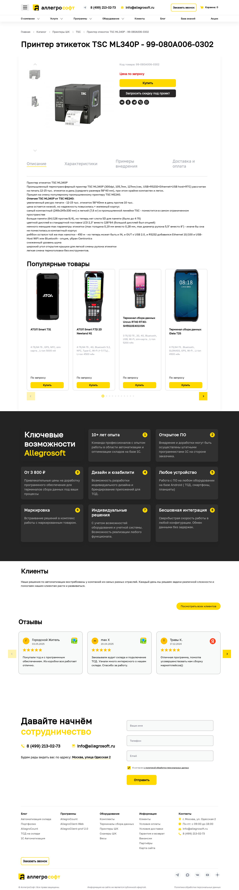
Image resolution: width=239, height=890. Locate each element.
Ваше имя (136, 725)
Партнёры (146, 843)
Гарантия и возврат (152, 833)
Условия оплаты (149, 823)
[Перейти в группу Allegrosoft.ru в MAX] (188, 875)
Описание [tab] (36, 163)
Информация (148, 813)
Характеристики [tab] (81, 163)
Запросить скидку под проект (148, 93)
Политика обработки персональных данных (197, 887)
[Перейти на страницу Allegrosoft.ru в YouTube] (207, 875)
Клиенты (140, 18)
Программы (80, 18)
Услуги (54, 18)
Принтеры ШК (109, 828)
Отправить (141, 780)
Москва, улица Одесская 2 (91, 757)
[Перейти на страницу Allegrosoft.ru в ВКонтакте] (197, 875)
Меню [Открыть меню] (25, 7)
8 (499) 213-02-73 (103, 7)
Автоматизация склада (36, 819)
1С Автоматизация (33, 838)
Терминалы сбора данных (117, 823)
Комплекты (107, 819)
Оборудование (110, 18)
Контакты (185, 813)
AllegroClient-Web (72, 823)
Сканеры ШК (108, 833)
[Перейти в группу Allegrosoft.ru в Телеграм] (178, 875)
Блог (162, 18)
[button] (35, 64)
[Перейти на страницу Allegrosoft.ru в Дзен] (217, 875)
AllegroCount (29, 828)
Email (133, 755)
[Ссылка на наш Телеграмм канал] (85, 7)
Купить (148, 83)
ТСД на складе (30, 833)
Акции (214, 18)
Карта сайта (147, 848)
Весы (103, 838)
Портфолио (28, 823)
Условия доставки (151, 828)
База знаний (188, 18)
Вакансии (145, 838)
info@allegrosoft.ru (140, 7)
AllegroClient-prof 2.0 (74, 828)
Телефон (135, 740)
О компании (28, 18)
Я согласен (160, 767)
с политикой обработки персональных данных (166, 767)
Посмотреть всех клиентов (198, 606)
